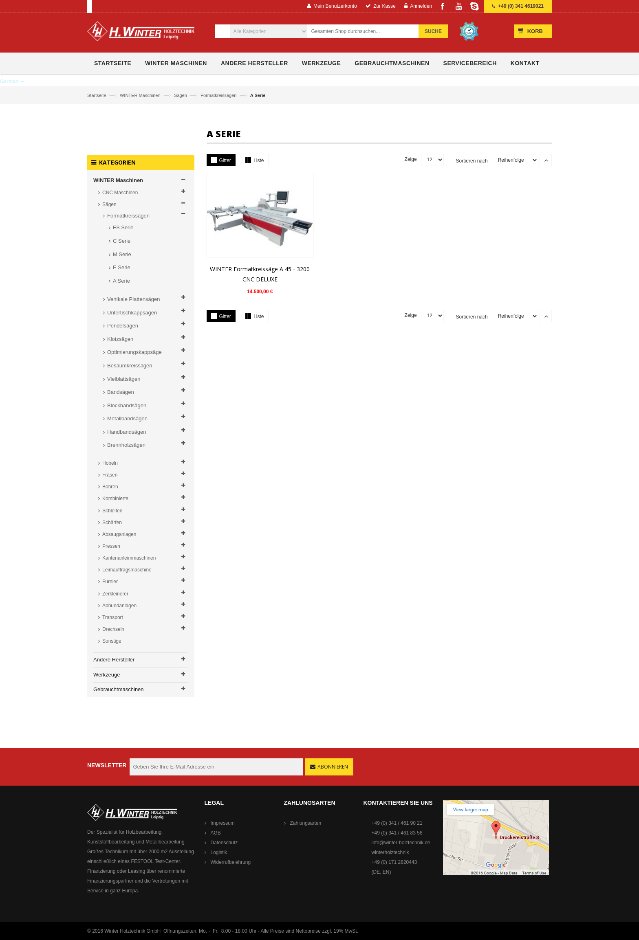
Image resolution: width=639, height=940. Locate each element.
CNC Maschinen (120, 192)
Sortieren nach (472, 161)
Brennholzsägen (126, 445)
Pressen (111, 546)
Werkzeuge (106, 675)
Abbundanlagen (119, 605)
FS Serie (123, 227)
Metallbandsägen (127, 418)
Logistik (219, 852)
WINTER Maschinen (141, 95)
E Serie (121, 267)
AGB (216, 833)
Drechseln (113, 629)
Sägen (181, 95)
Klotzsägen (120, 339)
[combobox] (367, 31)
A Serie (121, 281)
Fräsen (109, 475)
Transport (112, 617)
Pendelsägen (122, 326)
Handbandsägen (126, 432)
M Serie (122, 254)
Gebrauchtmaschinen (118, 689)
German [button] (12, 81)
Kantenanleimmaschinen (129, 558)
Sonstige (111, 641)
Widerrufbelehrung (231, 862)
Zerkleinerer (115, 594)
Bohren (110, 487)
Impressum (223, 823)
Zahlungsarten (306, 823)
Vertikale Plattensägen (133, 299)
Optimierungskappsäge (134, 352)
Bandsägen (120, 392)
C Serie (121, 241)
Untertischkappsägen (132, 313)
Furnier (110, 581)
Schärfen (112, 522)
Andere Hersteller (113, 660)
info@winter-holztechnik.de (401, 843)
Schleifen (112, 511)
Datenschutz (224, 843)
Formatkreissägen (219, 95)
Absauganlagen (119, 534)
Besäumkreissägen (129, 365)
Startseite (97, 95)
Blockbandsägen (126, 405)
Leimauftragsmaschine (127, 570)
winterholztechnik (390, 852)
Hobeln (110, 463)
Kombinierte (115, 498)
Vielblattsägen (123, 379)
